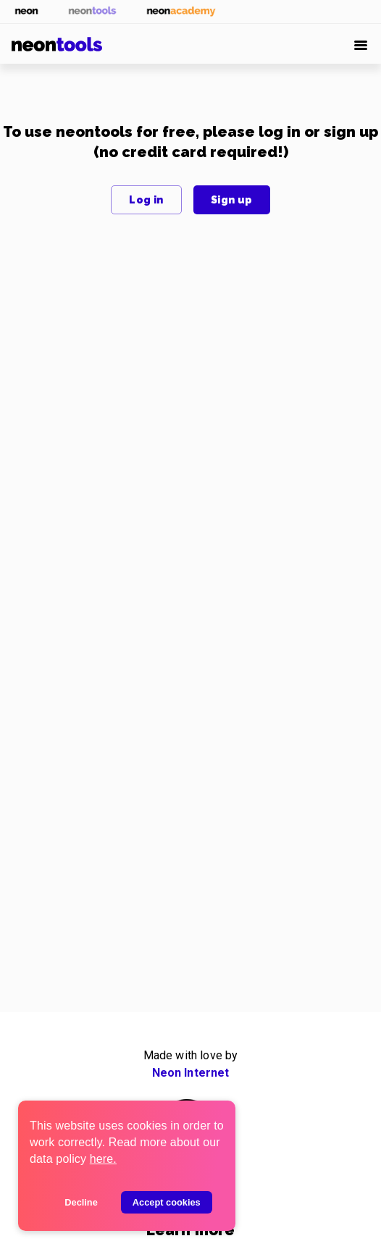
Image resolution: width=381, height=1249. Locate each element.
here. (103, 1159)
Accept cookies (167, 1202)
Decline (81, 1202)
